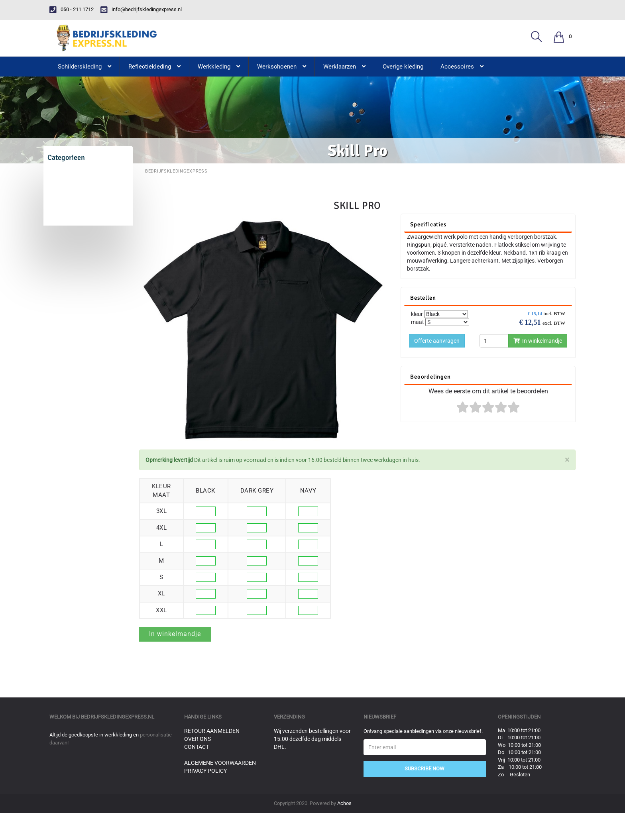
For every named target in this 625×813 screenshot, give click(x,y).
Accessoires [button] (461, 66)
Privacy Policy (205, 771)
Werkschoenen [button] (281, 66)
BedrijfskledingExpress (176, 171)
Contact (196, 747)
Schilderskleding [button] (84, 66)
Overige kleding (403, 66)
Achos (344, 803)
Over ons (197, 739)
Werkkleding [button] (219, 66)
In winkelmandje (537, 341)
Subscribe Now (424, 769)
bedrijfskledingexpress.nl (117, 717)
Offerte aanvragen (437, 341)
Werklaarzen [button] (344, 66)
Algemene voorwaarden (220, 763)
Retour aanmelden (212, 731)
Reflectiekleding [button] (154, 66)
